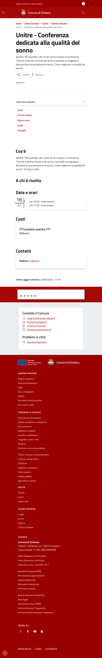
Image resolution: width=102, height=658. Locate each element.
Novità (21, 487)
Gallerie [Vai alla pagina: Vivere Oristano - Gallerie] (21, 523)
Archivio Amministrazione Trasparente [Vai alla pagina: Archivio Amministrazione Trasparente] (36, 612)
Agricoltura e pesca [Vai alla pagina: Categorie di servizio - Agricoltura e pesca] (27, 480)
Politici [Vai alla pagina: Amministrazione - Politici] (21, 396)
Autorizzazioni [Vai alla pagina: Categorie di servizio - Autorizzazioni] (24, 472)
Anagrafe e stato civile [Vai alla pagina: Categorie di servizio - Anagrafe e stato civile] (28, 439)
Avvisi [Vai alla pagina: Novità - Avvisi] (21, 497)
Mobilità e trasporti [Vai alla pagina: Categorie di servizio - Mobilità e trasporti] (27, 430)
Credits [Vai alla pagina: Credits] (38, 648)
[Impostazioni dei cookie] (5, 653)
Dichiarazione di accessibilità (31, 595)
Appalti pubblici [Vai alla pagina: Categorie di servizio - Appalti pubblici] (25, 476)
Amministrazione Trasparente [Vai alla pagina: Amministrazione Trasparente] (31, 608)
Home (18, 23)
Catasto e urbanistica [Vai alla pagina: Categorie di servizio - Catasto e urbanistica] (28, 435)
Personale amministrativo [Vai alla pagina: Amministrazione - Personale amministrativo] (30, 400)
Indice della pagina (26, 102)
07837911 (34, 261)
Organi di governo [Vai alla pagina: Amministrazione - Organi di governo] (26, 378)
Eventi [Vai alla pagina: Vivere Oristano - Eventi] (21, 518)
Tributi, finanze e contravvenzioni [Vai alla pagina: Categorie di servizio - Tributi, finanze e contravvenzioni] (33, 454)
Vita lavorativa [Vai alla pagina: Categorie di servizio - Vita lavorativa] (24, 426)
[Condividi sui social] (23, 74)
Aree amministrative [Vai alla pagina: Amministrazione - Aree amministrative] (27, 383)
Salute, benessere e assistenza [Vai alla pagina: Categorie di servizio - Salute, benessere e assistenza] (32, 422)
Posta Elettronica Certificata (31, 560)
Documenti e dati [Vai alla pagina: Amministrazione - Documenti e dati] (26, 404)
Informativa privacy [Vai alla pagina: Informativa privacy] (27, 588)
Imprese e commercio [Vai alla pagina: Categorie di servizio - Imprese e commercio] (28, 467)
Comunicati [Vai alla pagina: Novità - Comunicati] (23, 501)
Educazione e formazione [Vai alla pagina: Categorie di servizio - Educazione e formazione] (29, 417)
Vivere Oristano (31, 23)
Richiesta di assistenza (28, 584)
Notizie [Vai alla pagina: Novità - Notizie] (21, 492)
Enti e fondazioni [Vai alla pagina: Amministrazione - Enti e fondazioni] (26, 391)
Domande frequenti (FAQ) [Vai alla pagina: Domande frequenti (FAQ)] (29, 571)
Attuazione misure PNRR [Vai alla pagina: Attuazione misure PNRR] (29, 603)
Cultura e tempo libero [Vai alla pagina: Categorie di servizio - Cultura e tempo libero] (28, 459)
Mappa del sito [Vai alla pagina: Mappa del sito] (24, 648)
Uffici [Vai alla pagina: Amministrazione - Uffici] (20, 387)
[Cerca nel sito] (83, 13)
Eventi (45, 23)
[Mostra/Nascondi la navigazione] (3, 12)
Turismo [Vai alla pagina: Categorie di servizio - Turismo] (21, 443)
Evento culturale (59, 23)
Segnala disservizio (27, 580)
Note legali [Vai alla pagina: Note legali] (23, 599)
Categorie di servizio (29, 412)
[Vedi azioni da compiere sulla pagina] (37, 74)
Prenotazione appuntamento (31, 575)
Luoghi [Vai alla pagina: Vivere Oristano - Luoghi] (21, 514)
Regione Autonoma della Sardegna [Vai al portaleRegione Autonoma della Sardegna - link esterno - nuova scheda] (29, 3)
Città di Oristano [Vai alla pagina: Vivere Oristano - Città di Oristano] (25, 527)
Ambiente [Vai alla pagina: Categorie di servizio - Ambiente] (22, 463)
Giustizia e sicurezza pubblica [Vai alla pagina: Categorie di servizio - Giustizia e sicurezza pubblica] (31, 448)
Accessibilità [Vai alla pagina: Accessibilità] (51, 648)
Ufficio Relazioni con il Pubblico (32, 556)
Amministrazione (27, 373)
